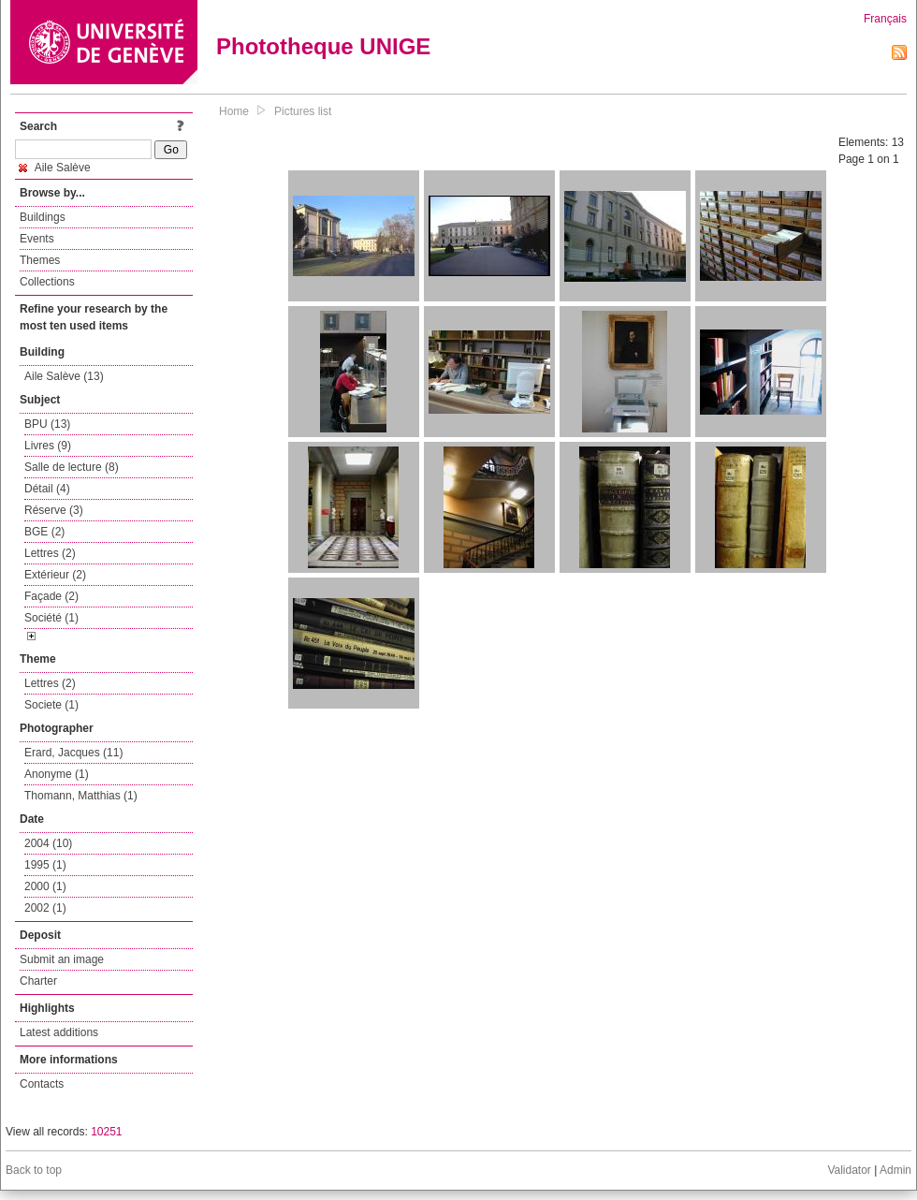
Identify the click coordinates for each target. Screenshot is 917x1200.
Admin (895, 1170)
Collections (47, 281)
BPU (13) (47, 424)
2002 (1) (45, 908)
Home (234, 111)
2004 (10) (48, 843)
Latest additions (59, 1032)
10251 (106, 1131)
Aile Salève (55, 167)
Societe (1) (51, 704)
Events (37, 238)
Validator (848, 1170)
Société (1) (51, 617)
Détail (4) (47, 488)
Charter (38, 981)
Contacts (42, 1083)
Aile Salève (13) (64, 376)
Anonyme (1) (56, 774)
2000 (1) (45, 886)
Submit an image (62, 959)
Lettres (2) (50, 553)
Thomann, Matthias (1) (81, 795)
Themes (40, 260)
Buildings (43, 217)
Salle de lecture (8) (71, 467)
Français (885, 18)
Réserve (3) (53, 510)
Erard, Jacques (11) (73, 752)
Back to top (34, 1170)
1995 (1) (45, 864)
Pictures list (302, 111)
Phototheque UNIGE (323, 46)
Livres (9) (47, 445)
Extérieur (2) (55, 574)
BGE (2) (44, 531)
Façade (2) (51, 596)
